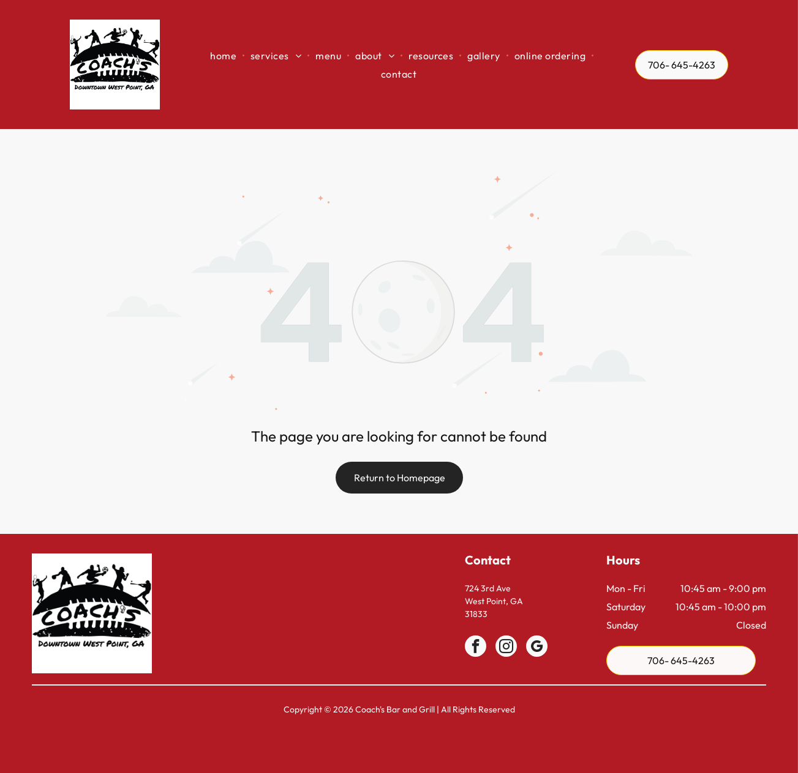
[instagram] (506, 647)
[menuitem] (224, 55)
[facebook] (475, 647)
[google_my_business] (537, 647)
